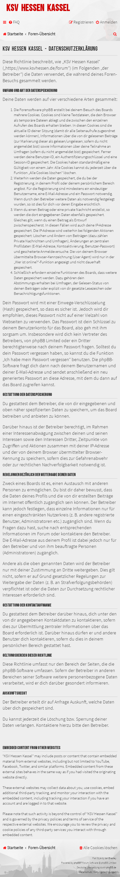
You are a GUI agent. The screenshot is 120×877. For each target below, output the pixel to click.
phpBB (77, 862)
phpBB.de (111, 867)
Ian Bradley (110, 858)
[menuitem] (13, 22)
